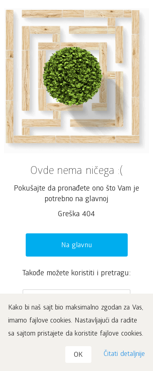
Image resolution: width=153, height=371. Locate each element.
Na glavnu (76, 245)
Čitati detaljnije (124, 354)
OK (78, 355)
